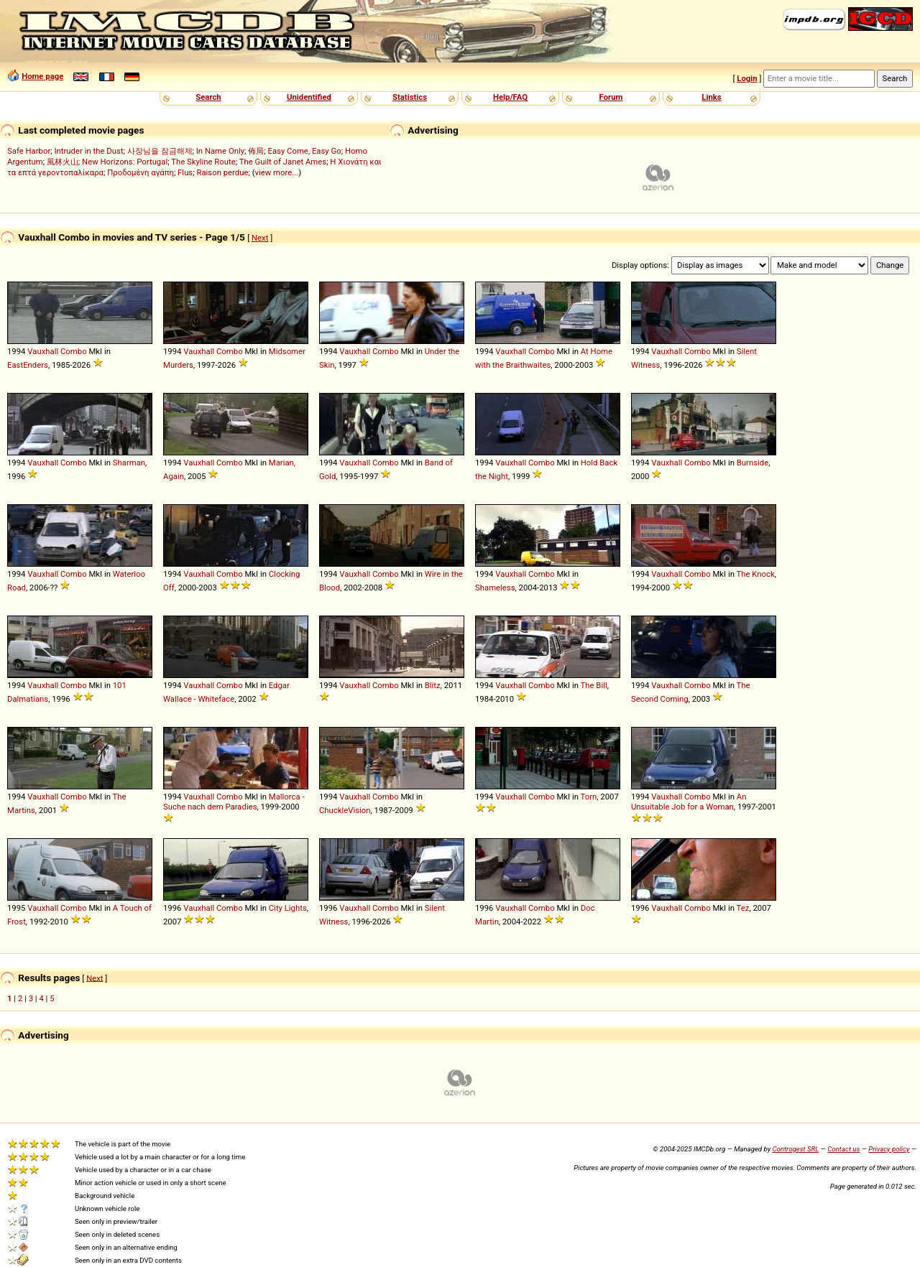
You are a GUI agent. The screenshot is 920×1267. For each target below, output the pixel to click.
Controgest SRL (795, 1149)
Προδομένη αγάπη (140, 172)
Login (747, 78)
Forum (611, 97)
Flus (185, 172)
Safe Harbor (28, 151)
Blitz (433, 685)
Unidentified (309, 97)
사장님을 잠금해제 (160, 151)
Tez (743, 908)
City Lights (288, 908)
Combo (73, 351)
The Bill (594, 685)
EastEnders (27, 365)
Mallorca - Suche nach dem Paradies (234, 802)
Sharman (129, 463)
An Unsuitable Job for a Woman (688, 802)
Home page (42, 76)
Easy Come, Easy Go (304, 151)
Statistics (409, 97)
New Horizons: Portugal (124, 162)
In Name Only (220, 151)
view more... (277, 172)
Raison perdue (222, 172)
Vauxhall (42, 351)
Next (260, 238)
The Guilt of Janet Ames (282, 162)
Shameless (495, 588)
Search (208, 97)
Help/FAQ (510, 97)
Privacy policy (888, 1149)
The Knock (756, 574)
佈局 (256, 151)
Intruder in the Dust (88, 151)
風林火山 (62, 162)
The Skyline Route (203, 162)
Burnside (752, 463)
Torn (589, 797)
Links (711, 97)
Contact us (843, 1149)
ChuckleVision (345, 810)
